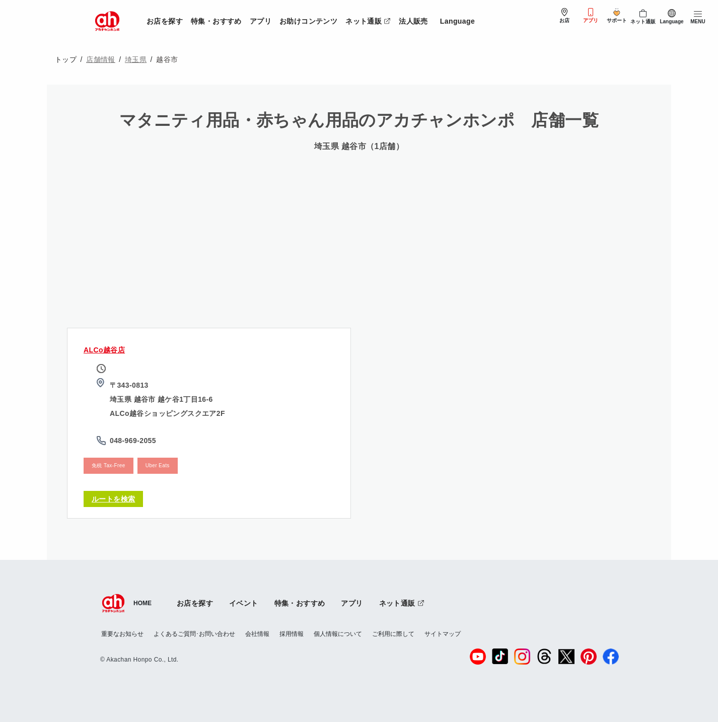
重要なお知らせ (122, 633)
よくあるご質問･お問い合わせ (194, 633)
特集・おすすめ (216, 21)
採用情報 (291, 633)
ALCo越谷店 (104, 350)
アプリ (260, 21)
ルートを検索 (113, 499)
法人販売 (413, 21)
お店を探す (165, 21)
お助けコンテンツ (308, 21)
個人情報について (338, 633)
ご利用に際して (393, 633)
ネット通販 (370, 19)
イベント (243, 603)
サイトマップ (442, 633)
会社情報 (257, 633)
